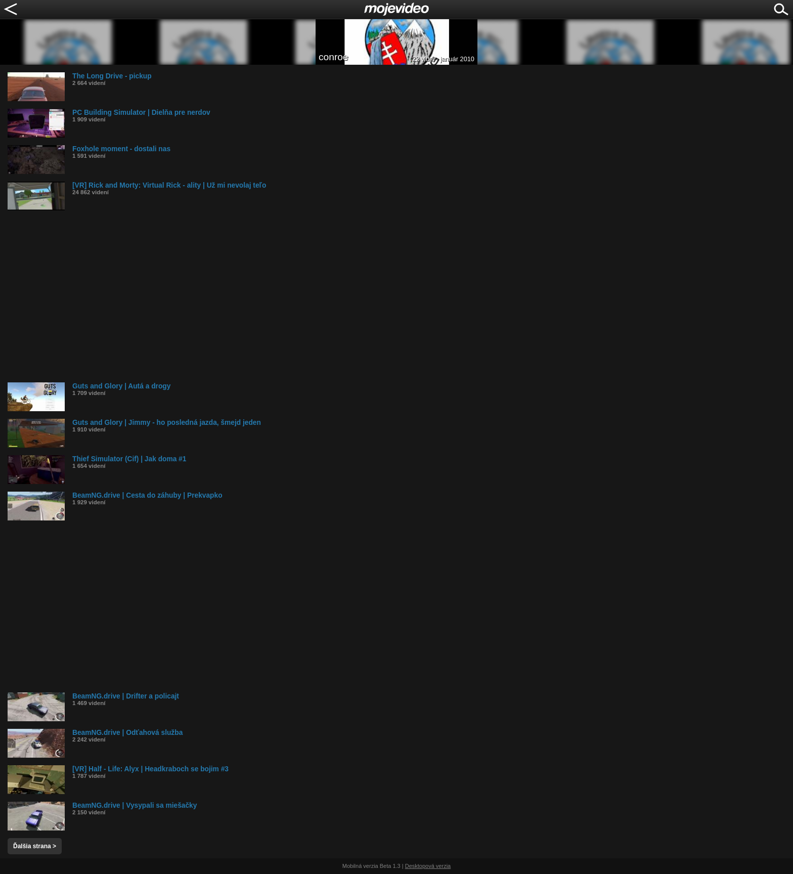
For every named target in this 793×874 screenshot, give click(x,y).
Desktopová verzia (428, 866)
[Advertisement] (311, 296)
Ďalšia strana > (34, 846)
